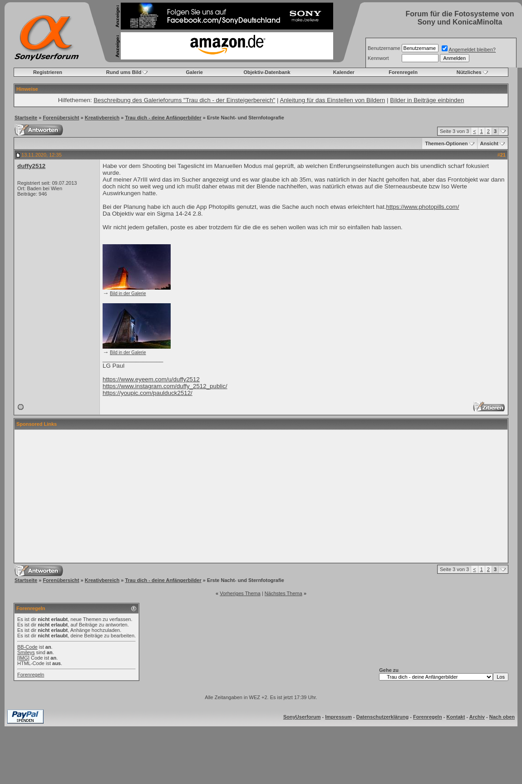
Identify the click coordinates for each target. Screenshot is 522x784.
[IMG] (23, 658)
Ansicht (489, 143)
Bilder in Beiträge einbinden (427, 100)
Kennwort (378, 58)
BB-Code (27, 647)
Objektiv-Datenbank (266, 72)
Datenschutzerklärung (382, 717)
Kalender (344, 72)
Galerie (194, 72)
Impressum (338, 717)
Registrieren (47, 72)
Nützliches (469, 72)
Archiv (477, 717)
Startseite (26, 117)
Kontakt (455, 717)
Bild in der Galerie (128, 293)
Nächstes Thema (283, 593)
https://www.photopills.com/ (422, 206)
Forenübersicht (61, 117)
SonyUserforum (302, 717)
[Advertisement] (261, 496)
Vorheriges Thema (240, 593)
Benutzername (384, 48)
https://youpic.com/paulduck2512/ (147, 393)
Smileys (26, 652)
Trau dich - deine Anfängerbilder (163, 117)
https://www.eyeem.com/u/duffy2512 (151, 379)
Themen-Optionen (446, 143)
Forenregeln (403, 72)
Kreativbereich (102, 117)
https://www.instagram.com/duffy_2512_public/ (165, 386)
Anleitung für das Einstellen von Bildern (332, 100)
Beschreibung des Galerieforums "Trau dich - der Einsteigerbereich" (184, 100)
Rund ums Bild (124, 72)
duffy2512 (31, 166)
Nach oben (502, 717)
